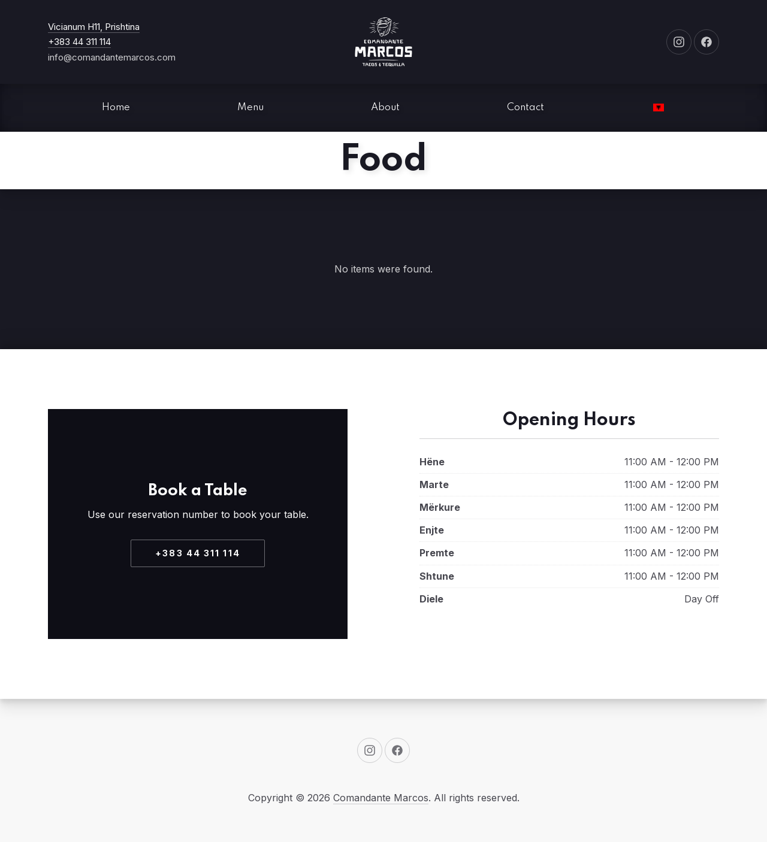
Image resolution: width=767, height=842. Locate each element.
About (385, 107)
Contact (525, 107)
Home (116, 107)
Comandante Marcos (380, 798)
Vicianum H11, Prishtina (94, 26)
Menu (250, 107)
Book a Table (197, 491)
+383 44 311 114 (79, 41)
